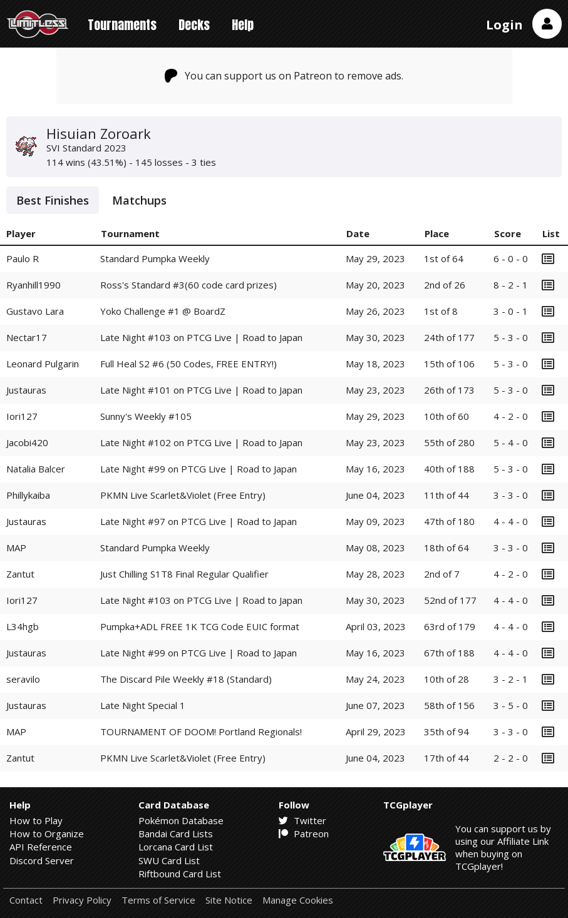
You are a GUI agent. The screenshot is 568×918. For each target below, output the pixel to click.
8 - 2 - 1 (510, 284)
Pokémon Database (181, 820)
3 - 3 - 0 (510, 495)
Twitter (302, 820)
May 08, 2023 (375, 547)
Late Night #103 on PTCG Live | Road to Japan (201, 337)
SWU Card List (169, 860)
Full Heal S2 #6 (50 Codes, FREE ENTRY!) (188, 363)
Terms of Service (158, 900)
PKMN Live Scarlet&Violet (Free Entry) (183, 495)
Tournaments (122, 24)
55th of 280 (449, 442)
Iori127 (22, 416)
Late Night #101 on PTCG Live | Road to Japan (201, 390)
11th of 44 (446, 495)
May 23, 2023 (375, 390)
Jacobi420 (27, 442)
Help (243, 24)
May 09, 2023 (375, 521)
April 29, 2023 (376, 731)
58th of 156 (449, 705)
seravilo (23, 679)
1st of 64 (443, 258)
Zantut (20, 574)
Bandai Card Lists (175, 833)
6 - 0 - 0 (510, 258)
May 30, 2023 (375, 337)
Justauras (26, 390)
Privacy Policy (82, 900)
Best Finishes (52, 200)
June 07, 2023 (375, 705)
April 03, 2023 (376, 626)
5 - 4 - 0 (510, 442)
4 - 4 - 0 (510, 521)
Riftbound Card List (179, 873)
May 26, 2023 (375, 311)
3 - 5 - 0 (510, 705)
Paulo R (22, 258)
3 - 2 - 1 (510, 679)
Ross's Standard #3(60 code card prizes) (188, 284)
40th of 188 (449, 468)
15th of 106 (449, 363)
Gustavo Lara (35, 311)
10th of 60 (446, 416)
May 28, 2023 (375, 574)
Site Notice (228, 900)
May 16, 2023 (375, 468)
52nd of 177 (450, 600)
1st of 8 (441, 311)
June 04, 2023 (375, 495)
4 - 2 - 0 (510, 416)
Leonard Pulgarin (42, 363)
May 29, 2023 (375, 258)
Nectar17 (26, 337)
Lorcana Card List (175, 846)
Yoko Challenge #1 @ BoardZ (162, 311)
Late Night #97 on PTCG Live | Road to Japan (198, 521)
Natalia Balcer (35, 468)
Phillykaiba (28, 495)
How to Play (36, 820)
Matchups (139, 200)
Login (504, 24)
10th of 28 (446, 679)
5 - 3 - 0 (510, 337)
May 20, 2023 (375, 284)
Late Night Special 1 (142, 705)
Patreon (304, 833)
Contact (26, 900)
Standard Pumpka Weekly (155, 258)
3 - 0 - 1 (510, 311)
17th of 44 (446, 758)
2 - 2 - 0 (510, 758)
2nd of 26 (444, 284)
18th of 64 (446, 547)
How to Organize (46, 833)
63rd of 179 (449, 626)
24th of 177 (449, 337)
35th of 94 (446, 731)
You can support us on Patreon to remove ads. (284, 76)
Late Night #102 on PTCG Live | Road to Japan (201, 442)
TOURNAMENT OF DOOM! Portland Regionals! (201, 731)
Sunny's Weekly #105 (146, 416)
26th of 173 (449, 390)
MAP (16, 547)
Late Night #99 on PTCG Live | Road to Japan (198, 468)
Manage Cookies (297, 900)
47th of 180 (449, 521)
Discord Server (41, 860)
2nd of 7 (442, 574)
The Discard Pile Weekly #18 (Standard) (186, 679)
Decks (194, 24)
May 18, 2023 (375, 363)
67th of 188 (449, 652)
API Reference (40, 846)
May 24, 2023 (375, 679)
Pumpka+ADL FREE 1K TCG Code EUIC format (199, 626)
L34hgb (22, 626)
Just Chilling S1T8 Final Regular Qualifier (184, 574)
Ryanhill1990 (33, 284)
